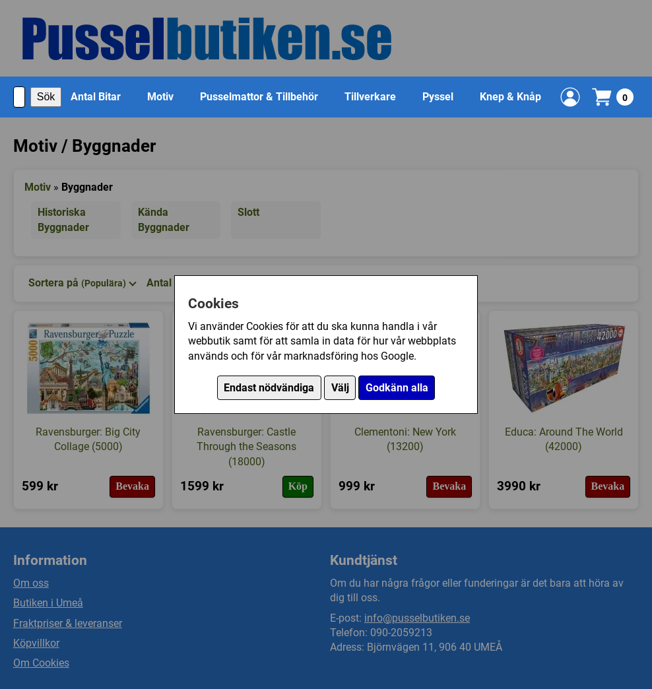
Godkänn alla (397, 387)
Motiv (160, 96)
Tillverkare (370, 96)
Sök (46, 96)
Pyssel (437, 96)
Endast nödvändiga (269, 387)
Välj (340, 387)
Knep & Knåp (510, 96)
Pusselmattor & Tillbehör (259, 96)
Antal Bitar (96, 96)
